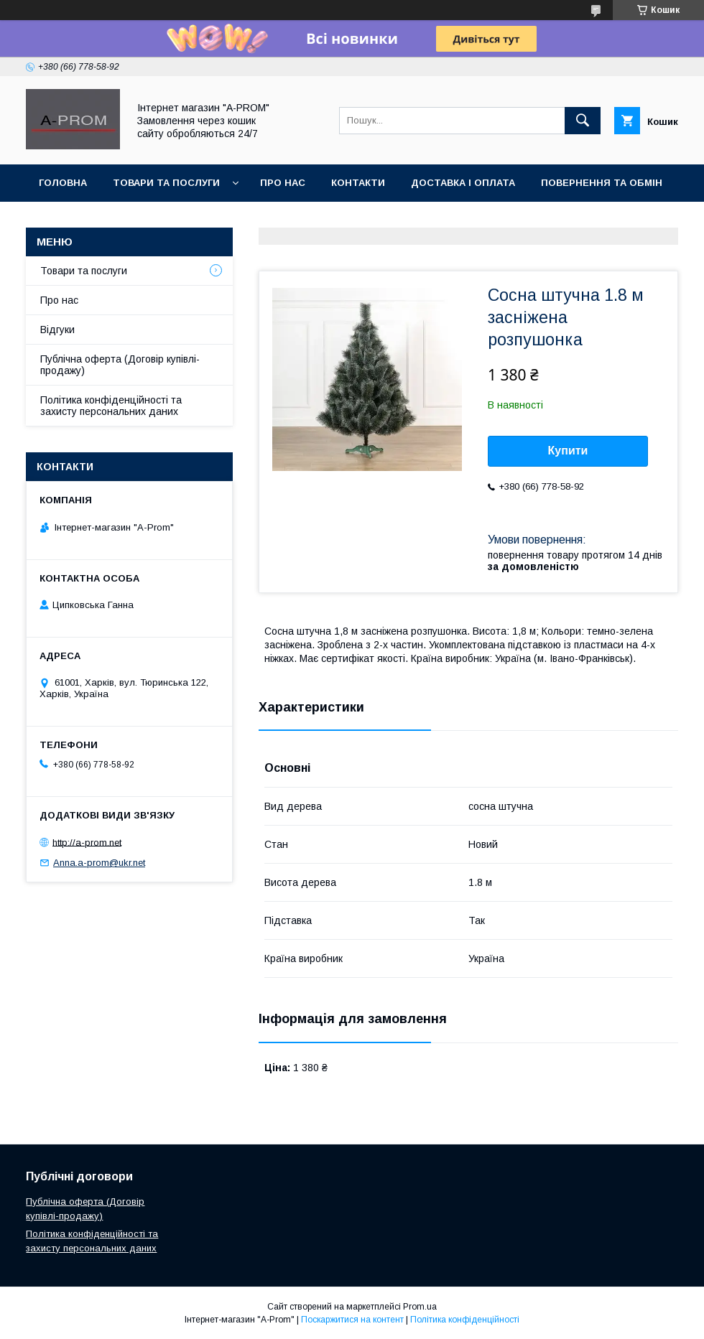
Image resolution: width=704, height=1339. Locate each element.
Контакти (358, 182)
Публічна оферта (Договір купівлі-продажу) (120, 364)
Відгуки (57, 329)
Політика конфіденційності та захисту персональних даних (111, 405)
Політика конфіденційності (464, 1320)
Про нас (59, 300)
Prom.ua (420, 1307)
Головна (63, 182)
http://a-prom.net (86, 841)
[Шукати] (583, 120)
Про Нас (282, 182)
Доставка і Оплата (463, 182)
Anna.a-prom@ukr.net (99, 862)
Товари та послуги (83, 270)
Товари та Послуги (166, 182)
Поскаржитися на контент (352, 1320)
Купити (568, 450)
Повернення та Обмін (601, 182)
